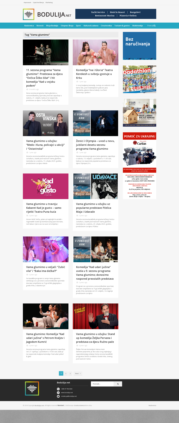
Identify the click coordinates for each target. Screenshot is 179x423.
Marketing (49, 2)
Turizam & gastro (122, 25)
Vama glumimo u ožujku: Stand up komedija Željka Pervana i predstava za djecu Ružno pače (93, 349)
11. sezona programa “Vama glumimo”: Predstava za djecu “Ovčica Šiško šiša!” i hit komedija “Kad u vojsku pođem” (45, 77)
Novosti (39, 25)
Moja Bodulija (52, 25)
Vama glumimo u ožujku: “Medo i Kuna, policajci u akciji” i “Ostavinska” (43, 145)
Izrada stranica (79, 419)
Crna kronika (106, 25)
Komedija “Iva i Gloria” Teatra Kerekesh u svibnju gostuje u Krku (94, 74)
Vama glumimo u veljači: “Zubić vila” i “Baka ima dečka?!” (43, 276)
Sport (78, 25)
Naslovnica (29, 25)
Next (78, 386)
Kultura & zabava (91, 25)
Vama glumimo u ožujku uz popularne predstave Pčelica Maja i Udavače (95, 211)
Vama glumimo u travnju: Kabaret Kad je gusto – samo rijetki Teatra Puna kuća (43, 213)
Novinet (61, 419)
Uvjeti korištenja (38, 2)
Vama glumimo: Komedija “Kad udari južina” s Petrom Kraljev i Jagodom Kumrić (45, 347)
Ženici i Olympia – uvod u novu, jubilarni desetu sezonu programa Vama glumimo (93, 146)
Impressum (27, 2)
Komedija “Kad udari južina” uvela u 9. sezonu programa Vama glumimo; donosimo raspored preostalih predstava (95, 280)
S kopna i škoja (67, 25)
